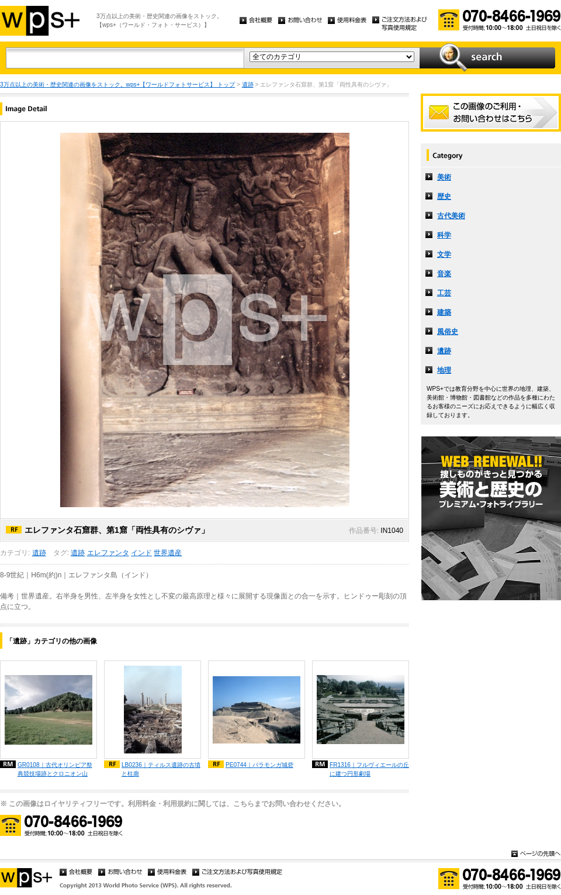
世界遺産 (168, 553)
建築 (444, 312)
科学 (444, 235)
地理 (444, 370)
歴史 (444, 196)
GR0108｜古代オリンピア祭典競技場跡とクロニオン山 (55, 769)
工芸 (444, 293)
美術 (444, 177)
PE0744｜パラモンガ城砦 (259, 765)
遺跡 (248, 84)
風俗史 (447, 332)
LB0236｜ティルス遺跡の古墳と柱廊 (161, 769)
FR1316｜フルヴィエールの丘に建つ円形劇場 (369, 769)
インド (141, 553)
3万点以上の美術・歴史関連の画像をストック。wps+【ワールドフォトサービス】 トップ (117, 84)
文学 (444, 254)
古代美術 (451, 216)
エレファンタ (108, 553)
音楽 (444, 274)
